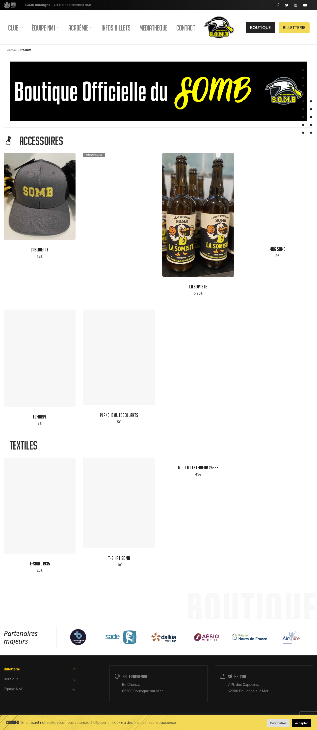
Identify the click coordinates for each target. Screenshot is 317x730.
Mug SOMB (277, 249)
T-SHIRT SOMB (119, 558)
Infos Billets (116, 28)
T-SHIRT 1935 (39, 563)
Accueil (12, 50)
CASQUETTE (40, 249)
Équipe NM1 (45, 28)
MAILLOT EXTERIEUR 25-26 (198, 467)
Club (15, 28)
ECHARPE (40, 416)
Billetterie (12, 669)
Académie (80, 28)
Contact (185, 28)
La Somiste (198, 286)
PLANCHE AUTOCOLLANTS (119, 415)
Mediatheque (153, 28)
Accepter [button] (301, 723)
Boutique (11, 679)
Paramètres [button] (278, 723)
